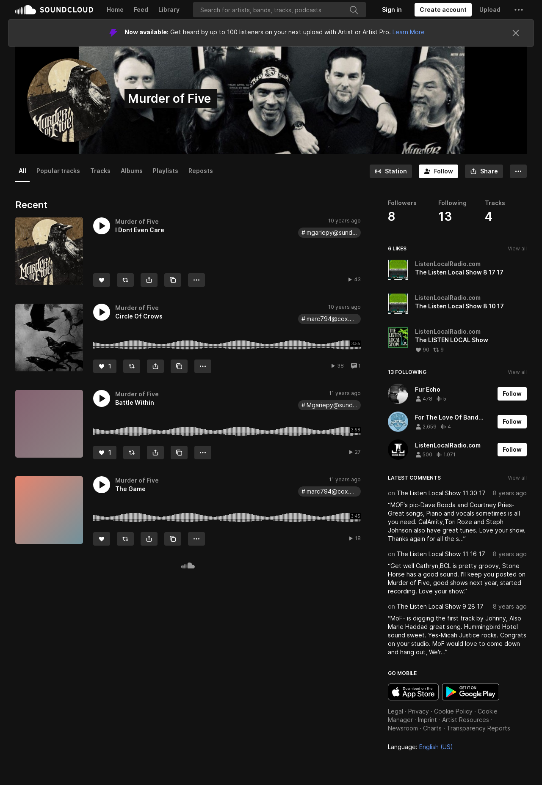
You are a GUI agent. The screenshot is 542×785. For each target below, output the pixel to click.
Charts (432, 728)
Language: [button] (420, 746)
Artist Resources (465, 719)
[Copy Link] (172, 280)
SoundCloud (54, 9)
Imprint (427, 719)
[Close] (515, 33)
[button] (519, 9)
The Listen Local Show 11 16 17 (441, 553)
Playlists (165, 170)
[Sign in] (392, 9)
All (22, 170)
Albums (132, 170)
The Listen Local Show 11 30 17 (441, 493)
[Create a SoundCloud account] (443, 9)
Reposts (200, 170)
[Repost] (125, 280)
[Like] (101, 280)
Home (115, 9)
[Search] (279, 9)
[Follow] (438, 171)
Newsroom (403, 728)
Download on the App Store (413, 691)
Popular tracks (58, 170)
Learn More (409, 32)
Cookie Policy (453, 711)
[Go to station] (391, 171)
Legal (395, 711)
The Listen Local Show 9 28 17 (440, 606)
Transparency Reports (478, 728)
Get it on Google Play (470, 691)
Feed (141, 9)
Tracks (100, 170)
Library (169, 9)
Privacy (418, 711)
